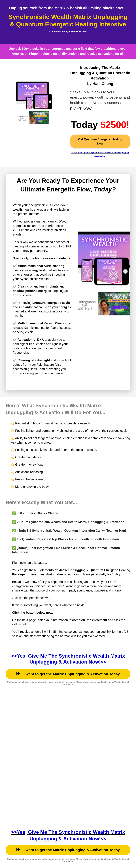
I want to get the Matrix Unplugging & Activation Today (68, 674)
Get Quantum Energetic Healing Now (100, 141)
